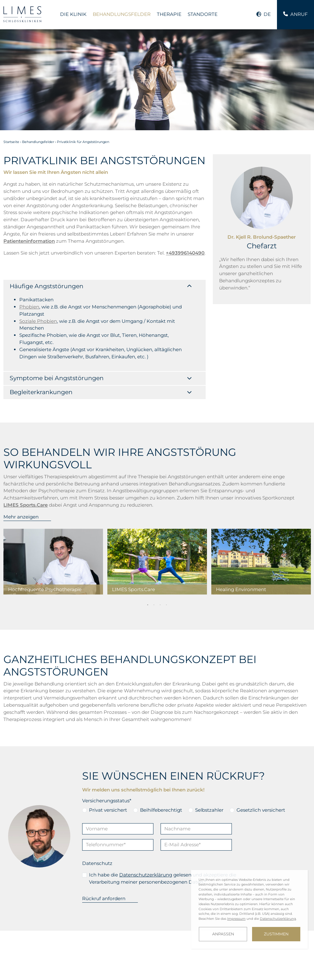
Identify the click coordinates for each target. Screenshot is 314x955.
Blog (73, 941)
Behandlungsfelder (122, 14)
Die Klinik (73, 14)
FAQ (57, 941)
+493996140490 (52, 891)
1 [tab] (148, 526)
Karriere (37, 941)
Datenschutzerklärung (145, 797)
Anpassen (223, 934)
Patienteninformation (29, 241)
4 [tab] (166, 526)
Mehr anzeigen (21, 439)
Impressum (63, 946)
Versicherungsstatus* (106, 723)
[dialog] (249, 909)
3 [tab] (160, 526)
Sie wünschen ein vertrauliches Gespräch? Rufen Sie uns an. (52, 902)
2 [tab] (154, 526)
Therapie (169, 14)
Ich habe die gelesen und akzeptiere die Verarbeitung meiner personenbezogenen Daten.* (162, 800)
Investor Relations (136, 941)
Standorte (203, 14)
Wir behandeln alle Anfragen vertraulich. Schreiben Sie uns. (157, 902)
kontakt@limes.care (157, 891)
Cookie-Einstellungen (137, 946)
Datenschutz (97, 785)
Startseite (11, 142)
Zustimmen (276, 934)
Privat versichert (108, 732)
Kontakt (12, 941)
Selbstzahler (209, 732)
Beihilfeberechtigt (161, 732)
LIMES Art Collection (24, 946)
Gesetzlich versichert (261, 732)
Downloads (97, 941)
